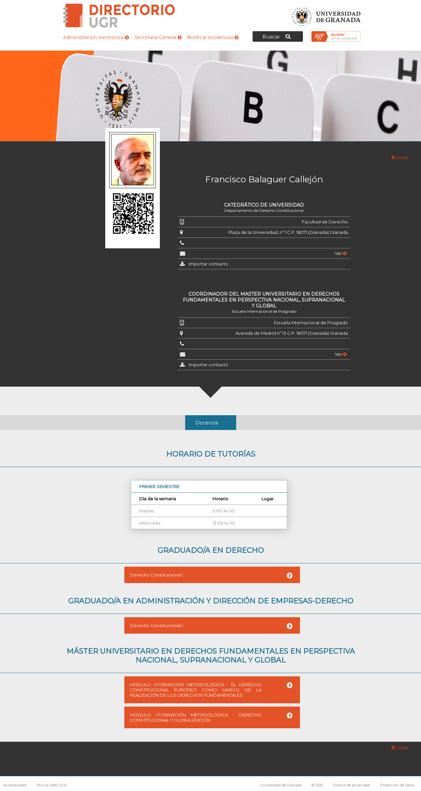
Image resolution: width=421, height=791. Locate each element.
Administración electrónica (96, 37)
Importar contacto (208, 263)
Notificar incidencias (212, 37)
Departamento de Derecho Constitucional (264, 210)
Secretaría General (158, 37)
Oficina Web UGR (51, 785)
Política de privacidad (351, 785)
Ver (341, 253)
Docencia (206, 423)
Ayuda (400, 157)
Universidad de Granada (326, 15)
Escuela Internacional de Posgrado (264, 311)
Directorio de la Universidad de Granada (119, 15)
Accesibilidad (14, 785)
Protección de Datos (397, 785)
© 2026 (317, 785)
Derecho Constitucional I (156, 574)
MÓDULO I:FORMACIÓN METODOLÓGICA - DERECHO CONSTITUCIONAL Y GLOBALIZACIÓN (195, 717)
